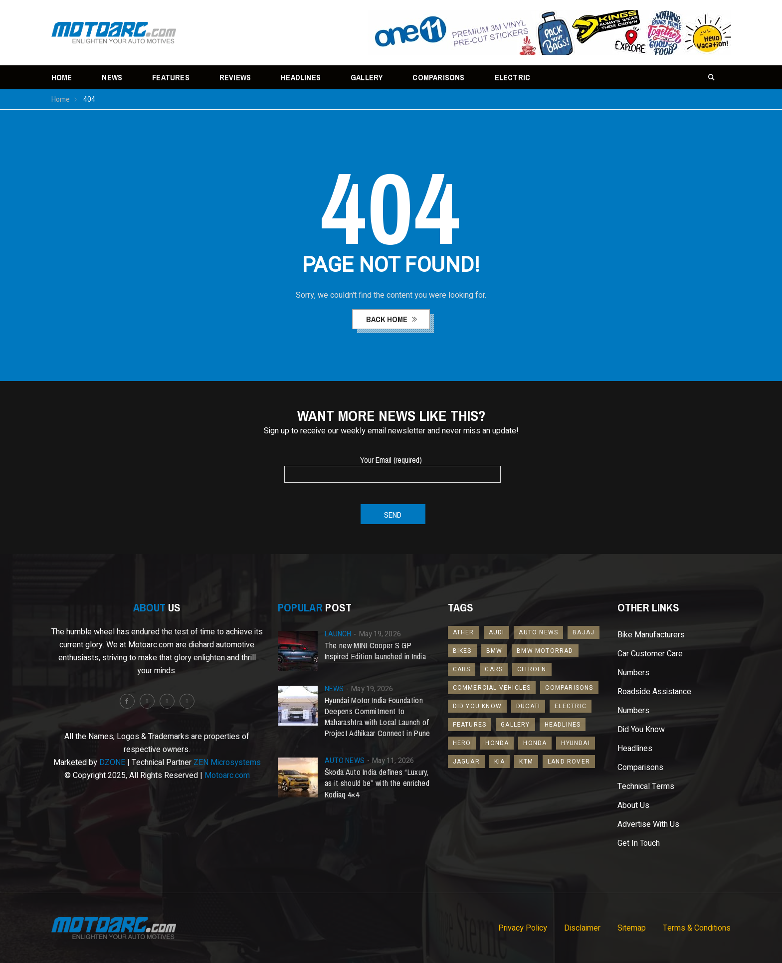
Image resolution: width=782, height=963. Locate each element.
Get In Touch (638, 843)
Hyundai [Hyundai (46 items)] (575, 743)
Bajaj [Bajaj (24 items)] (583, 632)
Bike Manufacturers (651, 635)
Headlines (301, 77)
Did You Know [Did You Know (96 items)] (477, 706)
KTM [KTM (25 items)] (526, 761)
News (112, 77)
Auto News (345, 761)
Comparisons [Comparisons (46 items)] (569, 687)
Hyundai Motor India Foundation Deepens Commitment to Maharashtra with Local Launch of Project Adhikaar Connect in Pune (377, 717)
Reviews (235, 77)
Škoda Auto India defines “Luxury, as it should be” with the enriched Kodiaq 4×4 (377, 783)
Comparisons (438, 77)
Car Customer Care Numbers (650, 663)
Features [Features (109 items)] (470, 724)
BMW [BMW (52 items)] (494, 650)
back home (387, 319)
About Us (633, 805)
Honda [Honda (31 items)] (497, 743)
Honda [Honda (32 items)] (535, 743)
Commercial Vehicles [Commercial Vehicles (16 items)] (492, 687)
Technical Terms (645, 786)
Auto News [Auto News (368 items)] (538, 632)
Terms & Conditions (697, 928)
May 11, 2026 (393, 761)
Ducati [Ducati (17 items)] (528, 706)
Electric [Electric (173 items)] (570, 706)
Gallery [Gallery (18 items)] (515, 724)
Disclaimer (582, 928)
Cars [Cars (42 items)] (462, 669)
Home (61, 77)
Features (171, 77)
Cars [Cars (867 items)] (494, 669)
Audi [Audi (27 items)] (497, 632)
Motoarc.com (227, 775)
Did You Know (641, 730)
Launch (338, 634)
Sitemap (631, 928)
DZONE (112, 763)
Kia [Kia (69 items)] (499, 761)
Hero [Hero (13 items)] (462, 743)
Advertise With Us (648, 824)
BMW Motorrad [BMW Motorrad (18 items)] (545, 650)
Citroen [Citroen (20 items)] (531, 669)
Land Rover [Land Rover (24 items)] (569, 761)
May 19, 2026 (380, 634)
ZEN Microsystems (227, 763)
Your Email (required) (391, 466)
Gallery (367, 77)
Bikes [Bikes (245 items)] (462, 650)
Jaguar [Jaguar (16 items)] (466, 761)
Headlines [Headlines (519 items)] (563, 724)
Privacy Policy (522, 928)
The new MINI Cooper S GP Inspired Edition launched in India (375, 651)
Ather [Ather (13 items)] (463, 632)
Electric (513, 77)
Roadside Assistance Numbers (654, 701)
